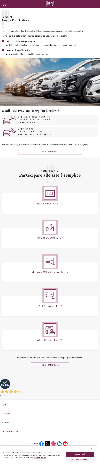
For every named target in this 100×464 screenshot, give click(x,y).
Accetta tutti (80, 454)
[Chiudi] (91, 448)
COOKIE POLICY (40, 458)
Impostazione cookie (80, 460)
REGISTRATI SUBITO (50, 152)
